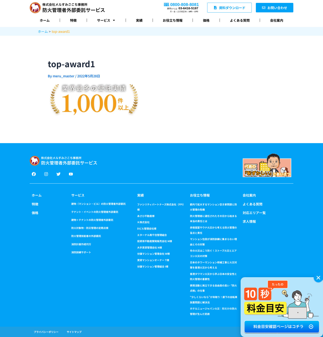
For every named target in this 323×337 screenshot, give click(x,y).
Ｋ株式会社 (143, 222)
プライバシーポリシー (46, 331)
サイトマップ (74, 331)
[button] (318, 277)
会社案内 (276, 20)
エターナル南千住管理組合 (152, 235)
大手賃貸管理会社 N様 (149, 247)
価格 (206, 20)
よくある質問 (240, 20)
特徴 (73, 20)
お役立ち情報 (173, 20)
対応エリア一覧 (254, 212)
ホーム (45, 20)
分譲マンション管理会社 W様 (153, 253)
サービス (106, 20)
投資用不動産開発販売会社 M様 (154, 241)
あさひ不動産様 (145, 216)
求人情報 (249, 221)
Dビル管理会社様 (146, 228)
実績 (139, 20)
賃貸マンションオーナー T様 (153, 260)
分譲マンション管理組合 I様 (152, 266)
